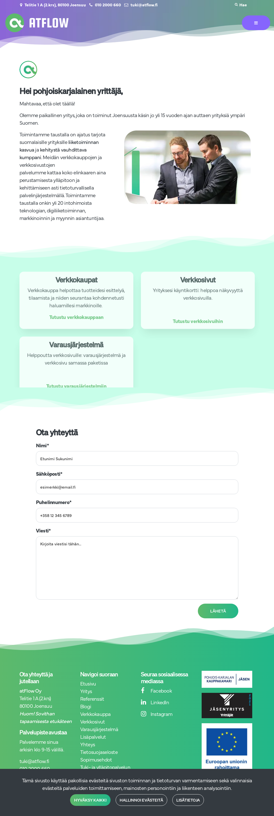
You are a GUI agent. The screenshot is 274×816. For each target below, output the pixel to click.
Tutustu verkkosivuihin (198, 327)
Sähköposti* (49, 473)
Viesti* (43, 530)
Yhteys (87, 744)
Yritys (86, 691)
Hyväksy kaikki (90, 800)
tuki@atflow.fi (144, 4)
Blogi (85, 706)
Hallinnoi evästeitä (141, 800)
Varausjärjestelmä (99, 729)
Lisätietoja (188, 800)
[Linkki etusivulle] (37, 22)
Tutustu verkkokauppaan (76, 323)
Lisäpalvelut (93, 736)
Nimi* (42, 445)
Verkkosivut (92, 721)
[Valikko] (256, 22)
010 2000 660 (108, 4)
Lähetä (218, 611)
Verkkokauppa (95, 713)
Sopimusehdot (96, 759)
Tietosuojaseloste (99, 751)
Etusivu (88, 683)
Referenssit (92, 698)
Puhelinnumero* (54, 501)
